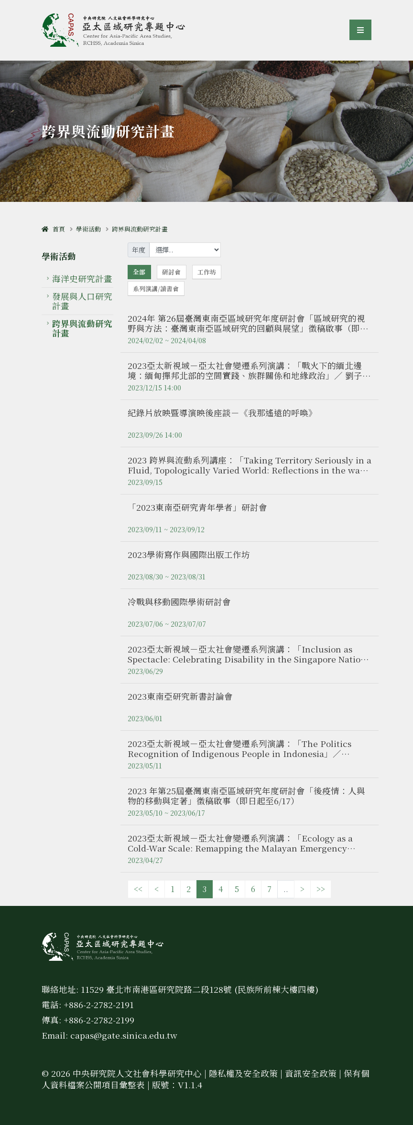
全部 (139, 271)
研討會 (171, 271)
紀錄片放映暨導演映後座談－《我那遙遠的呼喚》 (222, 413)
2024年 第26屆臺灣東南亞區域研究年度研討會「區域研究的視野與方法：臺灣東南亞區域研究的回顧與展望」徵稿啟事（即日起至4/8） (248, 328)
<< (138, 888)
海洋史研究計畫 (82, 278)
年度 (138, 249)
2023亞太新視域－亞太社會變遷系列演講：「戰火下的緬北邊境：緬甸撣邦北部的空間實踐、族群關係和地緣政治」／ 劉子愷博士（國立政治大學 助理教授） (249, 375)
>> (320, 888)
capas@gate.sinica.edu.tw (123, 1035)
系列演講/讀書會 (156, 288)
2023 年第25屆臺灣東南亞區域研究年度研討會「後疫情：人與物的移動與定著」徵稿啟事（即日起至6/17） (246, 796)
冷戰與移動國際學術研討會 (179, 602)
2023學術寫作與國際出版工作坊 (189, 554)
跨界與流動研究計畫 (140, 228)
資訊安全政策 (311, 1073)
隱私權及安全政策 (243, 1073)
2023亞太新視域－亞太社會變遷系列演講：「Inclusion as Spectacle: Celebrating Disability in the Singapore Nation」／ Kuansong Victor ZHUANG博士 (249, 659)
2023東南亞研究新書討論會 (180, 696)
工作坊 (206, 271)
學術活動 (88, 228)
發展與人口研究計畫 (82, 301)
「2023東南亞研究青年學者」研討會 (197, 507)
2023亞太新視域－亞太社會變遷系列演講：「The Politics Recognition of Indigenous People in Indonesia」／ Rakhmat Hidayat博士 (239, 753)
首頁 (53, 228)
